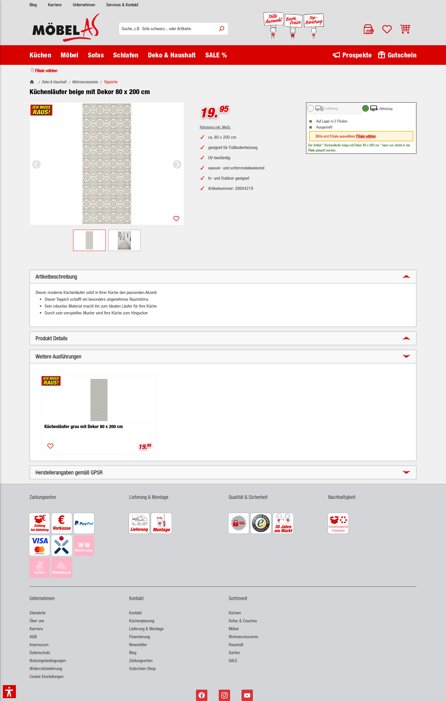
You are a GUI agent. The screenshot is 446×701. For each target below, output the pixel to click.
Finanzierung (139, 636)
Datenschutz (40, 652)
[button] (223, 276)
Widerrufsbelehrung (46, 668)
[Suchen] (221, 29)
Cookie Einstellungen (46, 676)
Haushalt (236, 644)
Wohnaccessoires (243, 636)
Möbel (234, 628)
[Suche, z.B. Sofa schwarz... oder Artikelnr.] (167, 29)
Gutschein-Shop (142, 668)
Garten (234, 652)
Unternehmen (84, 4)
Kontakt (135, 612)
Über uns (37, 620)
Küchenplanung (141, 620)
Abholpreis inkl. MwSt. (215, 127)
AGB (33, 636)
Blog (33, 4)
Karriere (54, 4)
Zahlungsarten (140, 660)
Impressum (39, 644)
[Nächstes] (177, 164)
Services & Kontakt (122, 4)
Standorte (38, 612)
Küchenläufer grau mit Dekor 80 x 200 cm (83, 426)
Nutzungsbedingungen (48, 660)
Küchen (235, 612)
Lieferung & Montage (146, 628)
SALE (233, 660)
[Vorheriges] (36, 164)
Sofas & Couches (243, 620)
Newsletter (138, 644)
